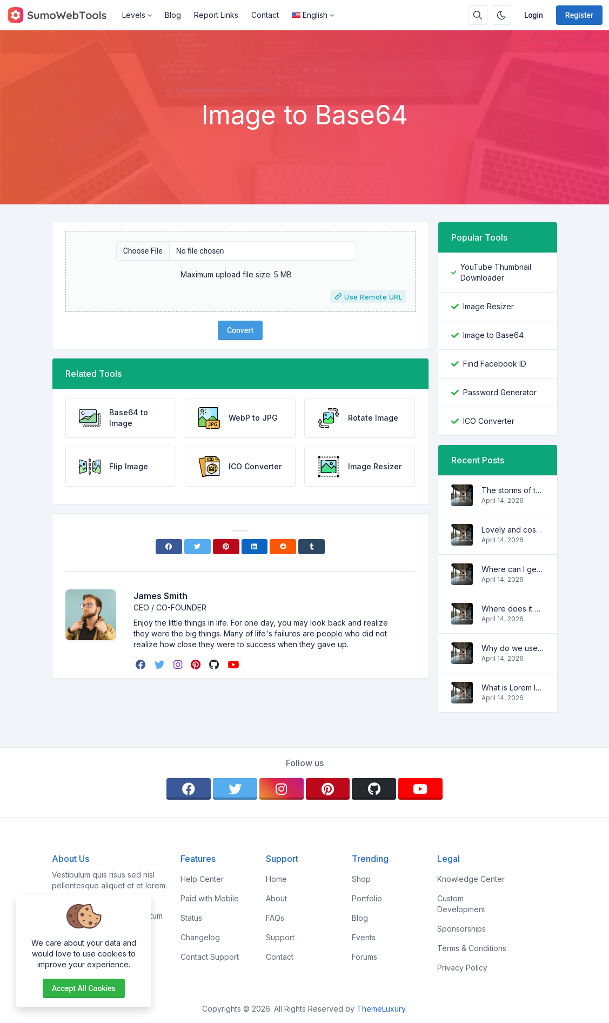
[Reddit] (283, 546)
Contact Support (209, 956)
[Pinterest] (226, 546)
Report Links (216, 14)
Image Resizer (488, 306)
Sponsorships (461, 928)
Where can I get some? (512, 569)
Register (579, 15)
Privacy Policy (462, 967)
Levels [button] (133, 14)
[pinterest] (197, 664)
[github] (215, 664)
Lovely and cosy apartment (512, 529)
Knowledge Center (471, 878)
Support (280, 937)
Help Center (202, 878)
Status (191, 917)
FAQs (275, 917)
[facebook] (141, 664)
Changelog (200, 937)
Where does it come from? (512, 608)
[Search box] (477, 15)
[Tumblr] (311, 546)
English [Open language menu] (309, 14)
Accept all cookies (84, 988)
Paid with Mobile (209, 898)
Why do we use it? (512, 648)
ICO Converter (488, 421)
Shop (361, 878)
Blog (173, 14)
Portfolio (367, 898)
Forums (364, 956)
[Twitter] (197, 546)
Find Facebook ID (494, 363)
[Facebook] (169, 546)
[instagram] (178, 664)
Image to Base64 (493, 335)
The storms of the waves (512, 490)
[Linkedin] (255, 546)
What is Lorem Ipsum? (512, 687)
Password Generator (500, 392)
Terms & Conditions (471, 948)
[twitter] (160, 664)
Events (364, 937)
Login (533, 15)
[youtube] (234, 664)
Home (276, 878)
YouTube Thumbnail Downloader (495, 272)
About (276, 898)
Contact (265, 14)
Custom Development (461, 904)
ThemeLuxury (381, 1008)
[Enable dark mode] (501, 15)
